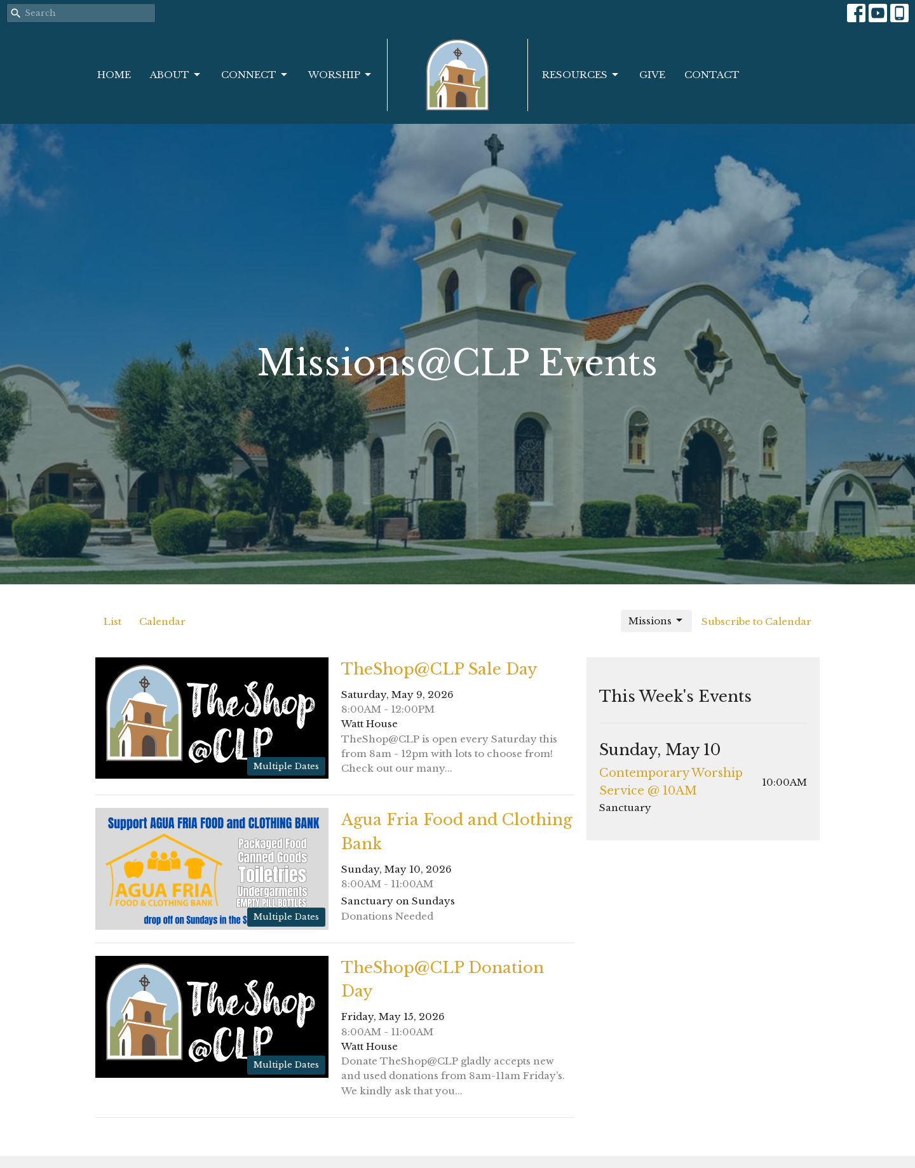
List (112, 621)
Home (114, 75)
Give (652, 75)
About (176, 75)
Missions (656, 620)
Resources (581, 75)
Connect (255, 75)
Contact (712, 75)
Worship (340, 75)
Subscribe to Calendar (756, 621)
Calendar (162, 621)
